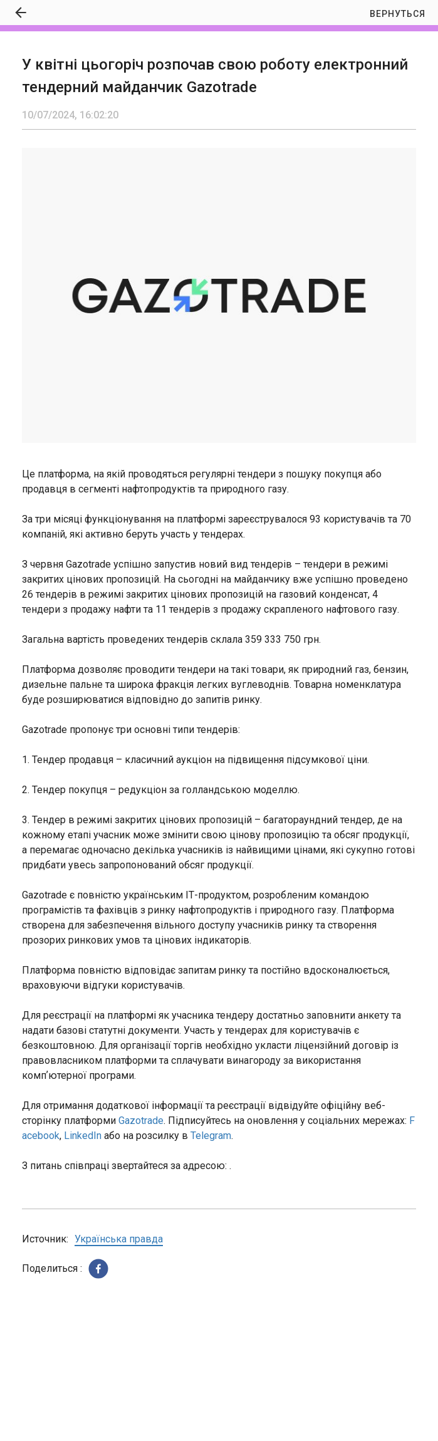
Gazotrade (141, 1120)
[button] (98, 1269)
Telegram (210, 1136)
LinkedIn (83, 1136)
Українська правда (119, 1239)
